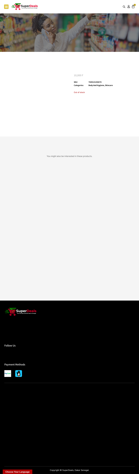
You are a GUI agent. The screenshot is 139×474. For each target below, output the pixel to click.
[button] (6, 6)
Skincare (109, 85)
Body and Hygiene (96, 85)
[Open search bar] (124, 7)
